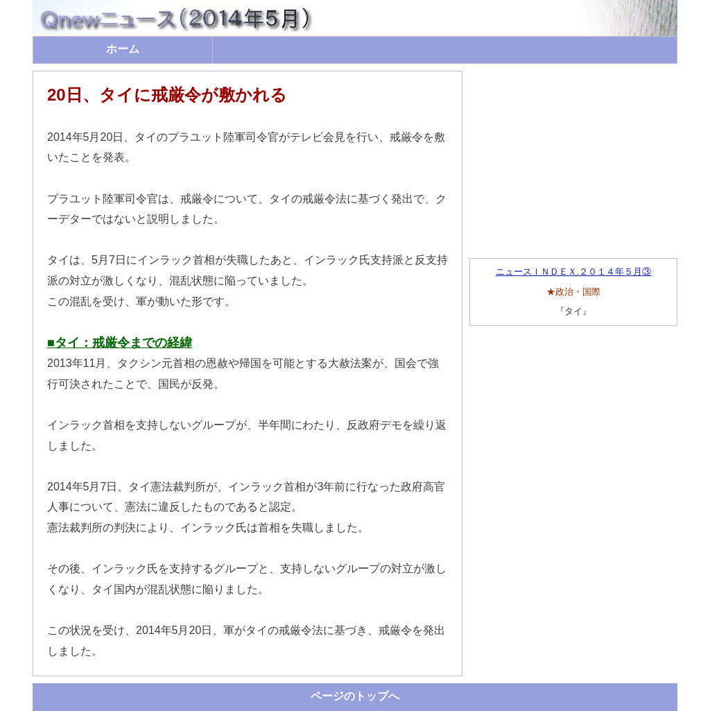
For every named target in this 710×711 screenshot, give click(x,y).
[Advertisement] (573, 157)
